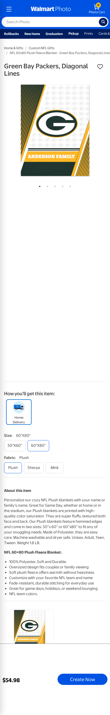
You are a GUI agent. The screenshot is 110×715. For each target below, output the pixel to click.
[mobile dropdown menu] (9, 9)
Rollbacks (11, 34)
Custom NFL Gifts (41, 48)
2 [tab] (46, 185)
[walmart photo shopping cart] (97, 9)
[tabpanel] (55, 130)
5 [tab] (69, 185)
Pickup (73, 33)
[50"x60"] (14, 445)
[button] (100, 66)
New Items (32, 34)
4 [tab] (61, 185)
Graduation (54, 34)
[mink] (54, 467)
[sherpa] (34, 467)
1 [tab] (38, 185)
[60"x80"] (38, 445)
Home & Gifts (13, 48)
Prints (88, 33)
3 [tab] (54, 185)
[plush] (13, 467)
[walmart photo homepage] (51, 9)
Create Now (82, 679)
